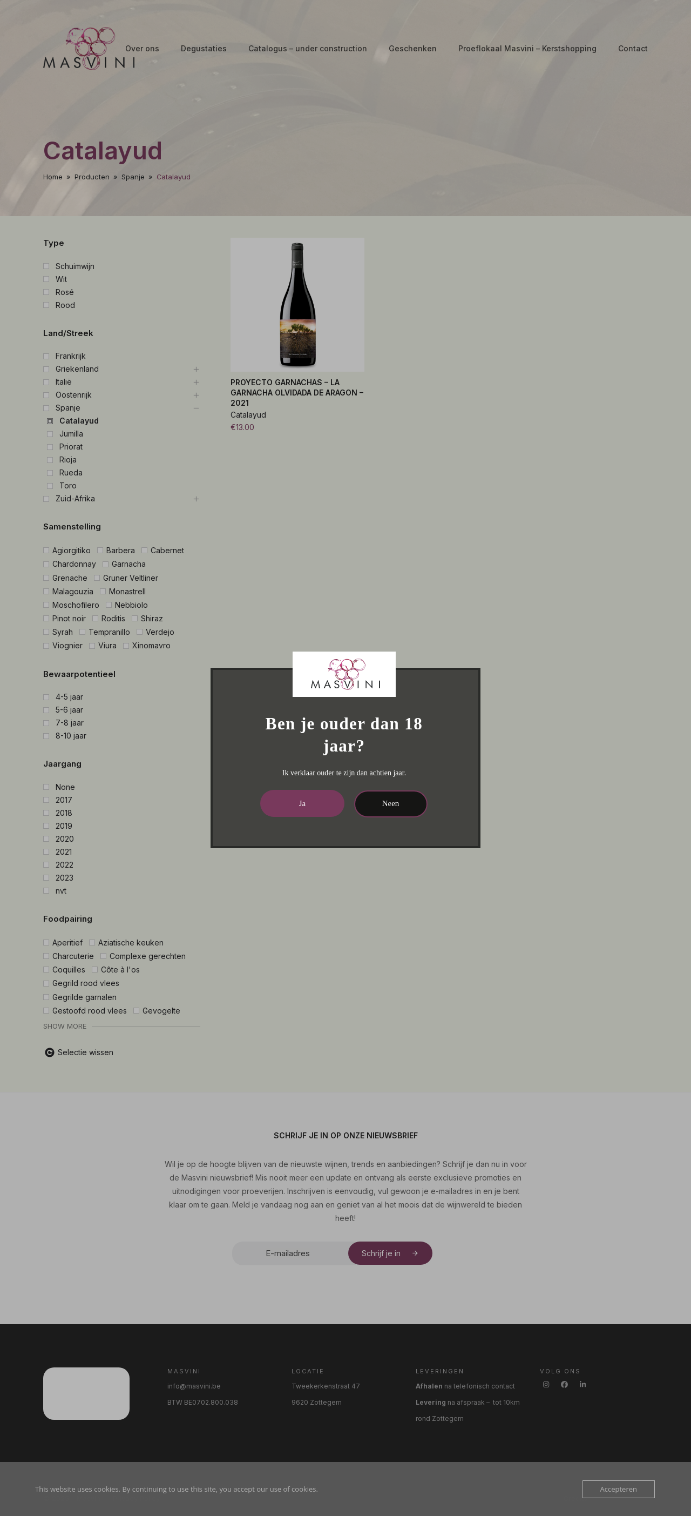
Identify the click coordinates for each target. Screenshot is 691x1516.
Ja (302, 803)
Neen (390, 803)
